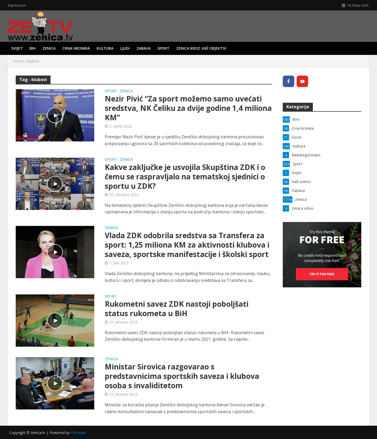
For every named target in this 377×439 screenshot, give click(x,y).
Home (18, 61)
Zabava (143, 48)
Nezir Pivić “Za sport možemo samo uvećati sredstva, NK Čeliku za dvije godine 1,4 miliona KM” (188, 108)
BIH (33, 48)
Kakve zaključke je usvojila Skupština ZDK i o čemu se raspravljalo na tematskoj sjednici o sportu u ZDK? (185, 176)
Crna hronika (76, 48)
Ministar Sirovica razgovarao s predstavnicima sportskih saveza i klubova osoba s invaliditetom (182, 376)
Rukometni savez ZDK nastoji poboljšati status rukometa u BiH (176, 308)
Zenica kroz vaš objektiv (201, 48)
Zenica (49, 48)
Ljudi (125, 48)
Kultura (105, 48)
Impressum (17, 5)
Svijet (17, 48)
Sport (163, 48)
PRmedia (78, 432)
